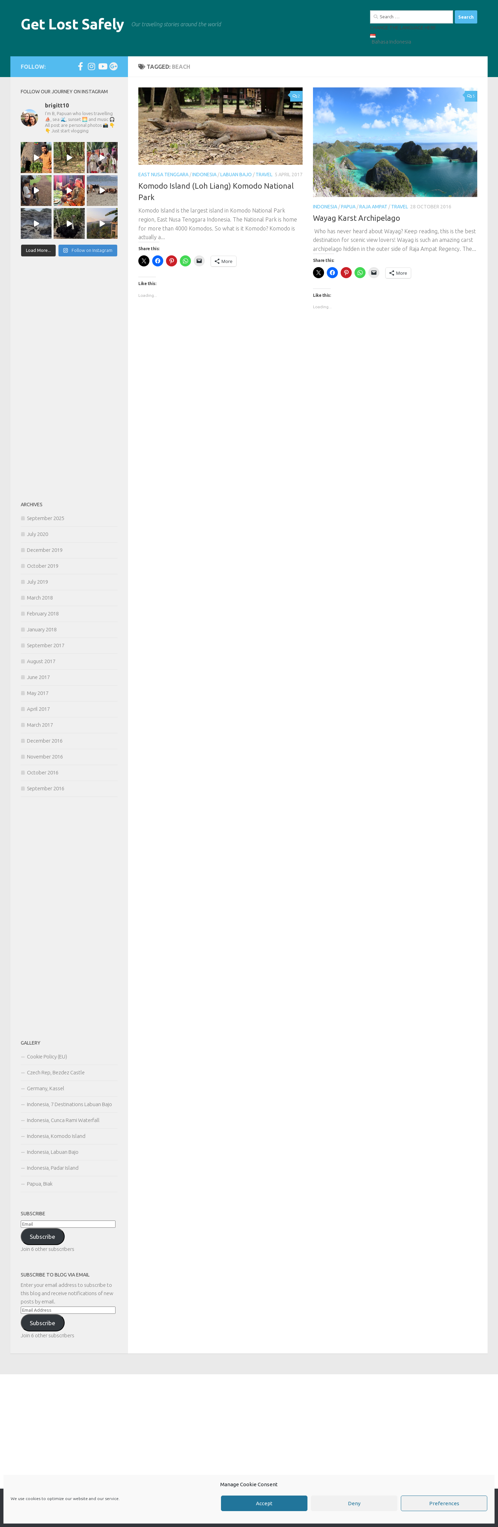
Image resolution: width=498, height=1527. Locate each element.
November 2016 (45, 757)
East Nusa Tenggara (163, 174)
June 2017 (38, 677)
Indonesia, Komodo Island (56, 1136)
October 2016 (42, 772)
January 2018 (42, 629)
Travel (264, 174)
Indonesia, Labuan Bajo (53, 1152)
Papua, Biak (40, 1184)
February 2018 (43, 613)
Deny (354, 1503)
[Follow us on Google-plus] (113, 66)
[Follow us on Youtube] (102, 66)
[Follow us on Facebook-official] (80, 66)
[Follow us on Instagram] (91, 66)
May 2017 (37, 693)
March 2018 (40, 598)
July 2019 (37, 582)
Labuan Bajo (236, 174)
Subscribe (42, 1236)
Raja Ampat (373, 206)
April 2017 (38, 709)
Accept (264, 1503)
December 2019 (45, 550)
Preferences (444, 1503)
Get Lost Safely (72, 24)
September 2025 (45, 518)
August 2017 (41, 661)
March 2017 (40, 725)
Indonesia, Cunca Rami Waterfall (63, 1120)
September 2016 (45, 788)
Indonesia (204, 174)
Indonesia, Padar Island (53, 1168)
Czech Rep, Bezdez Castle (56, 1072)
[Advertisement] (69, 379)
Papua (348, 206)
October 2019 (42, 566)
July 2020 (37, 534)
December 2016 (45, 741)
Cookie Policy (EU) (47, 1056)
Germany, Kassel (45, 1088)
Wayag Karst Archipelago (356, 218)
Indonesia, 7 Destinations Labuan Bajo (69, 1104)
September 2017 (45, 645)
